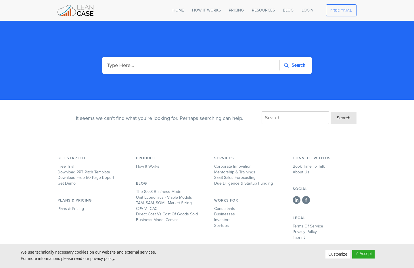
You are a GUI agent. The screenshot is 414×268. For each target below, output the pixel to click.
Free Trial (65, 166)
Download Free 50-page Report (85, 177)
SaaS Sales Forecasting (235, 177)
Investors (222, 219)
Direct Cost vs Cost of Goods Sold (167, 214)
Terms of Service (308, 226)
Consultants (224, 208)
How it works (147, 166)
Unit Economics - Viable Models (164, 197)
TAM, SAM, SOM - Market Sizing (164, 202)
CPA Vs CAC (146, 208)
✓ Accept (363, 253)
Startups (221, 225)
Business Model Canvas (157, 219)
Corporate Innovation (233, 166)
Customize (337, 254)
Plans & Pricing (70, 208)
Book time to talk (309, 166)
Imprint (299, 237)
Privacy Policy (305, 231)
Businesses (224, 214)
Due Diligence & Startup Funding (243, 183)
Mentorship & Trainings (234, 172)
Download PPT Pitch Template (83, 172)
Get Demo (66, 183)
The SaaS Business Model (159, 191)
